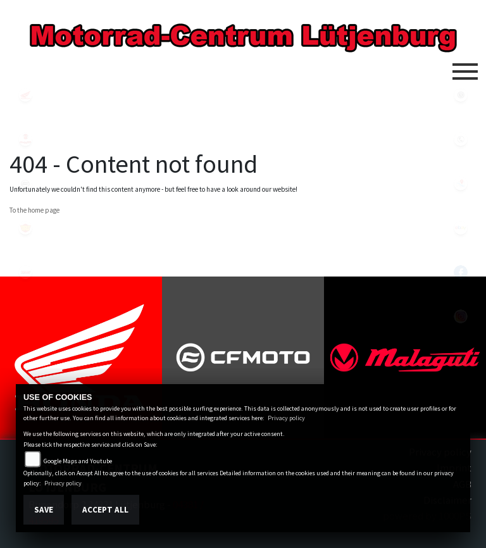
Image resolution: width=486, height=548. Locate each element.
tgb (25, 272)
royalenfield (25, 228)
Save (43, 509)
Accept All (105, 509)
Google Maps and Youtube (78, 461)
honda (25, 95)
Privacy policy (286, 418)
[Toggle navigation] (465, 66)
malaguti (25, 139)
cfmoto (25, 183)
